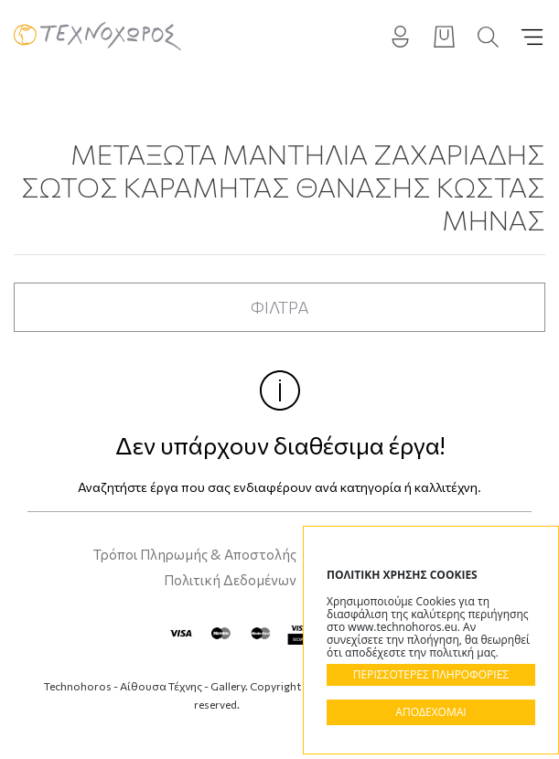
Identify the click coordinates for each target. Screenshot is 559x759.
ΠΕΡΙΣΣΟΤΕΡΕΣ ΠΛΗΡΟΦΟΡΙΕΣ (431, 674)
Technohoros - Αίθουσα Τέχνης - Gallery (97, 36)
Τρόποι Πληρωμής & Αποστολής (194, 554)
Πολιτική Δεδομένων (230, 580)
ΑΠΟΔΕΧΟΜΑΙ (430, 712)
